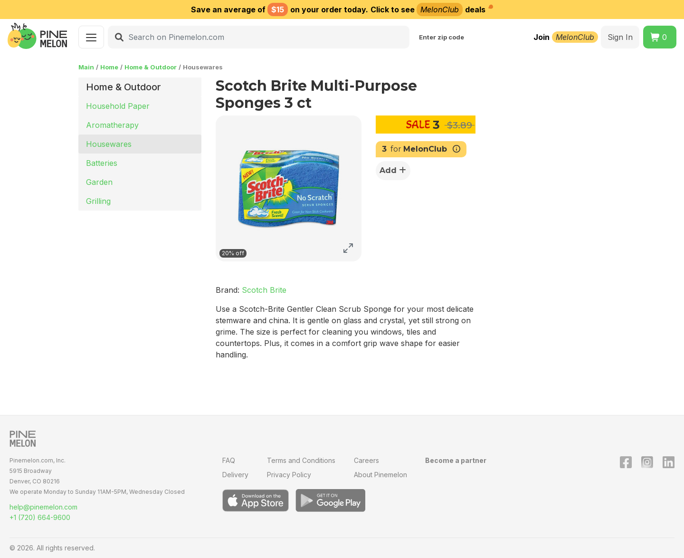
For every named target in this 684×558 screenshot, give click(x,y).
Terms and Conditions (301, 460)
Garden (99, 182)
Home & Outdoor (150, 67)
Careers (366, 460)
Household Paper (118, 106)
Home (109, 67)
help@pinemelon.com (43, 507)
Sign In (620, 37)
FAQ (228, 460)
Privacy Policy (289, 475)
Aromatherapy (112, 125)
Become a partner (455, 460)
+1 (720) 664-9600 (40, 517)
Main (86, 67)
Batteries (101, 163)
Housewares (109, 144)
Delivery (235, 475)
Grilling (98, 201)
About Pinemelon (380, 475)
